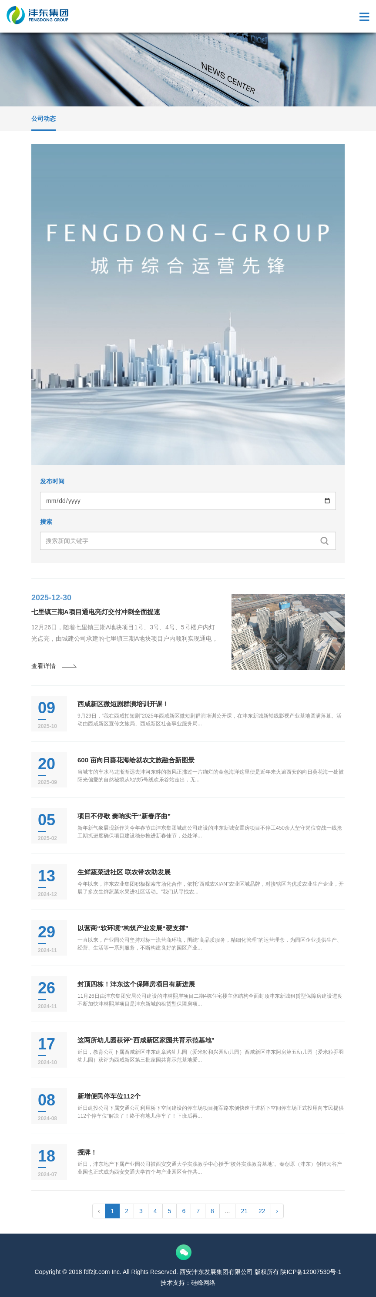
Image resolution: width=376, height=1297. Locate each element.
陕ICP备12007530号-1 (310, 1271)
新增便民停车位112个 (109, 1096)
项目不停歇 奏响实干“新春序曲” (124, 816)
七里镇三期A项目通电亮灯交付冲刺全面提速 (95, 611)
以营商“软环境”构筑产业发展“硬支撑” (132, 928)
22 (261, 1211)
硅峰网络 (203, 1282)
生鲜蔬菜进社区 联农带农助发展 (124, 872)
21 (244, 1211)
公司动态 (43, 118)
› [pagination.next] (277, 1211)
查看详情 (54, 665)
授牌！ (87, 1152)
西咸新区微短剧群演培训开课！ (123, 704)
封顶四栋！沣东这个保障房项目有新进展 (136, 984)
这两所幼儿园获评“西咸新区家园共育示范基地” (146, 1040)
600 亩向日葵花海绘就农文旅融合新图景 (136, 760)
